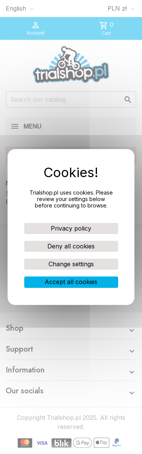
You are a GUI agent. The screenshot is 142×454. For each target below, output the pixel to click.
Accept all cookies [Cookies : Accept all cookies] (71, 282)
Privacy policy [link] (71, 228)
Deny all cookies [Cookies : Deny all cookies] (71, 246)
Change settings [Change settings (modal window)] (71, 264)
